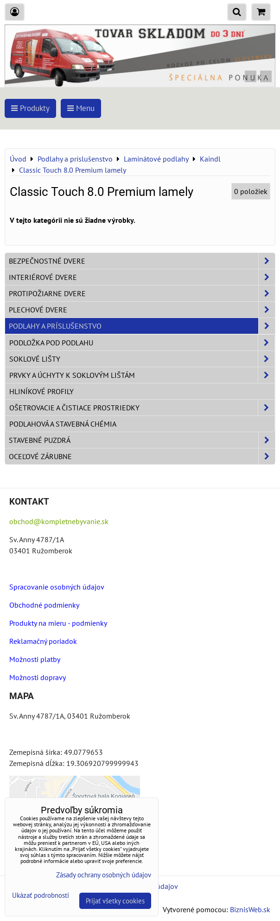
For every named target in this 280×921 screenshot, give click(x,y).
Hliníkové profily (41, 391)
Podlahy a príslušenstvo (142, 326)
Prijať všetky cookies (115, 900)
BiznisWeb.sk (250, 909)
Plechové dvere (142, 310)
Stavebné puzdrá (142, 440)
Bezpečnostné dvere (142, 261)
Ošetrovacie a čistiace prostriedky (141, 407)
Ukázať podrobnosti (40, 896)
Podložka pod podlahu (141, 342)
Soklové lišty (141, 359)
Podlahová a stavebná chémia (62, 423)
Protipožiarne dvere (142, 293)
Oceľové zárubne (142, 456)
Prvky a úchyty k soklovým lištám (141, 375)
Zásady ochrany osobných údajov (103, 874)
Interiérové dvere (142, 277)
